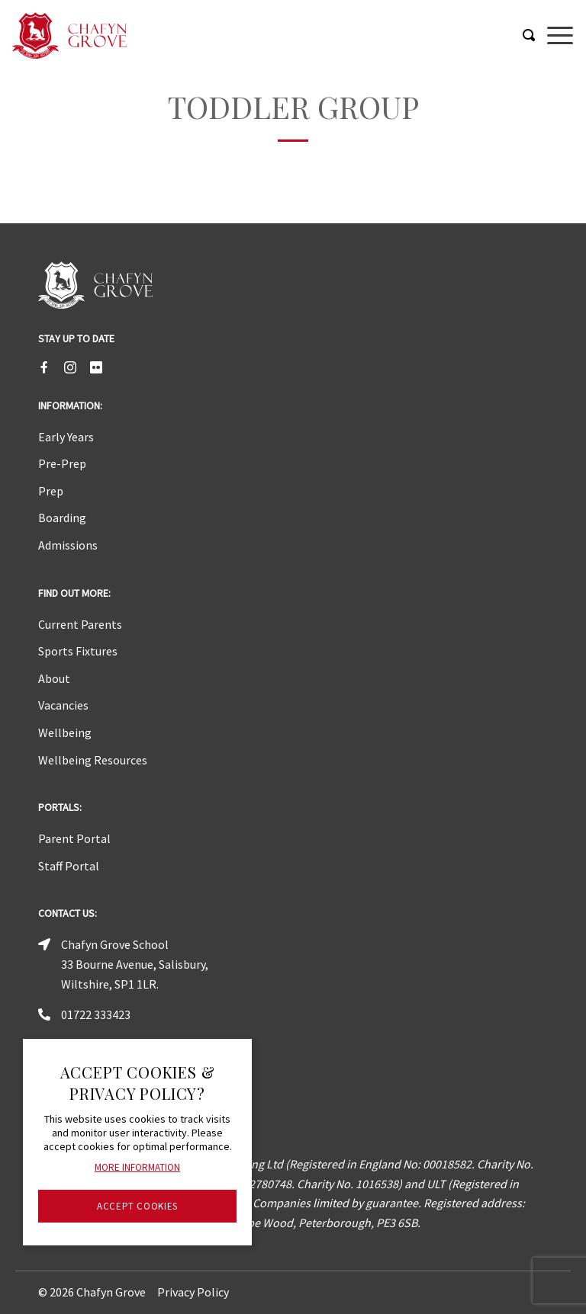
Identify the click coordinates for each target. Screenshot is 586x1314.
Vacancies (63, 705)
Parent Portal (74, 838)
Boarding (62, 517)
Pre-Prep (62, 463)
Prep (50, 490)
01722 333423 (95, 1014)
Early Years (66, 436)
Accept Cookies (137, 1206)
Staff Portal (68, 865)
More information (137, 1167)
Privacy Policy (193, 1292)
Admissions (68, 545)
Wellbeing (65, 732)
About (54, 678)
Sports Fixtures (78, 651)
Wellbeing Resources (92, 760)
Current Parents (80, 624)
